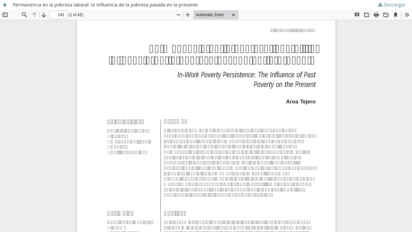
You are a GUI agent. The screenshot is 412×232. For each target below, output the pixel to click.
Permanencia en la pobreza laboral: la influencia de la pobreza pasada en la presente (105, 5)
